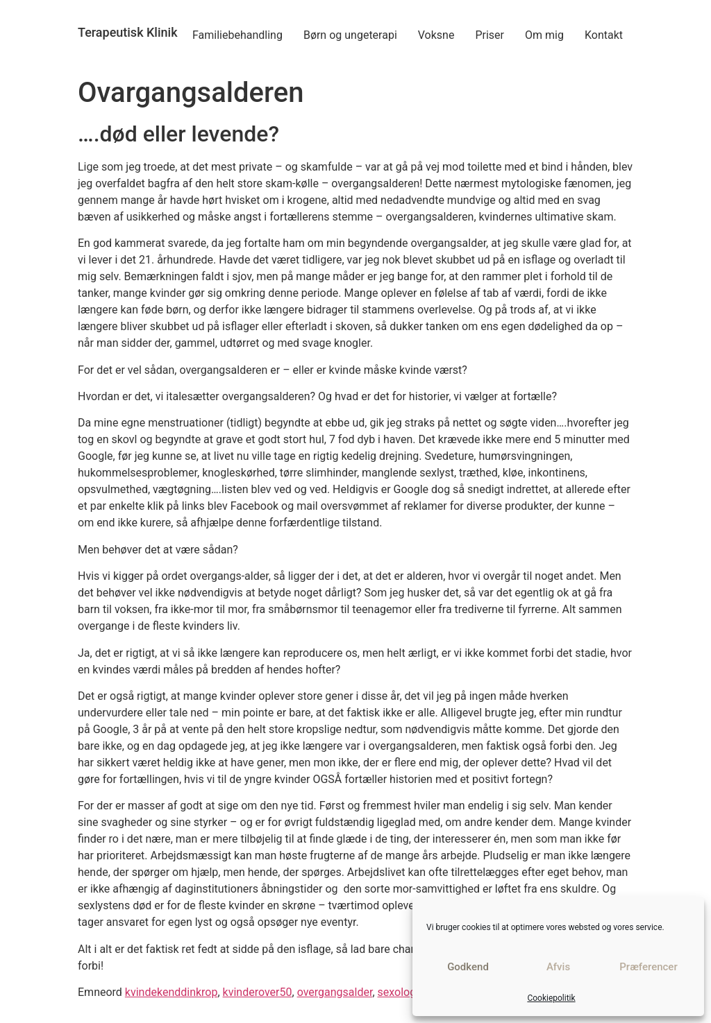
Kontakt (604, 35)
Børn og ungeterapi (350, 35)
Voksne (436, 35)
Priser (489, 35)
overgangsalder (335, 992)
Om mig (544, 35)
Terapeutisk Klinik (128, 32)
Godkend (468, 967)
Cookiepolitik (551, 998)
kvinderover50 (257, 992)
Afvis (558, 967)
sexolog (397, 992)
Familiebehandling (237, 35)
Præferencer (648, 967)
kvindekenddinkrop (171, 992)
